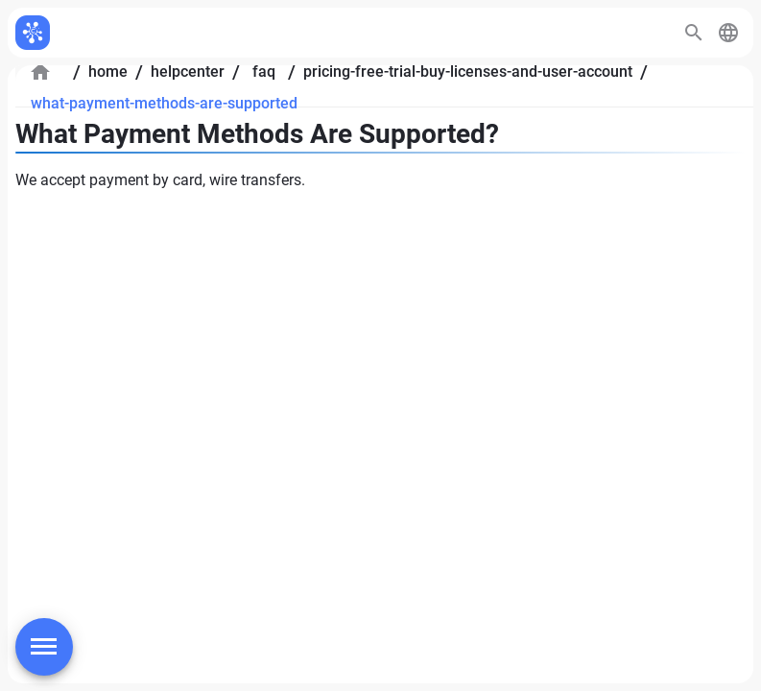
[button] (728, 32)
